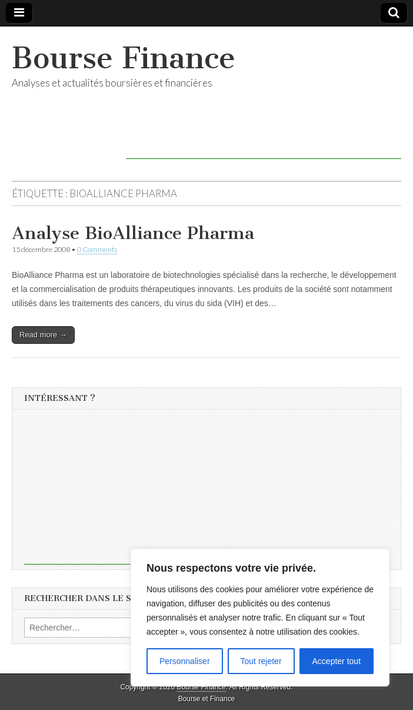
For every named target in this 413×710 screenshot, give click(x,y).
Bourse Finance (123, 58)
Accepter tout (336, 661)
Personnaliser (184, 661)
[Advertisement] (263, 141)
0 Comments (97, 249)
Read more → (43, 334)
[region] (260, 617)
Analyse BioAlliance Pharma (133, 233)
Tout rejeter (261, 661)
